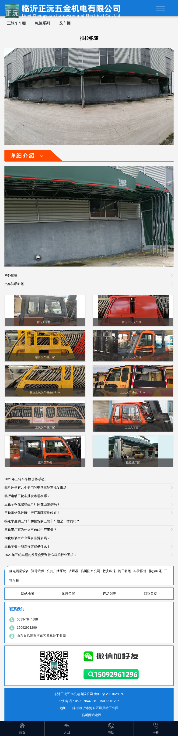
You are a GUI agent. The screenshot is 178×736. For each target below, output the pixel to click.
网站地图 (27, 593)
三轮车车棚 (16, 23)
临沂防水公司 (90, 571)
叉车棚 (64, 23)
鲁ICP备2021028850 (109, 694)
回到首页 (150, 593)
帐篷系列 (42, 23)
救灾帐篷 (109, 571)
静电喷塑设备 (19, 571)
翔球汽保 (37, 571)
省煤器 (73, 571)
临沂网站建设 (91, 715)
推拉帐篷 (89, 38)
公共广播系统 (56, 571)
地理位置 (68, 593)
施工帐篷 (124, 571)
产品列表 (109, 593)
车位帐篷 (140, 571)
